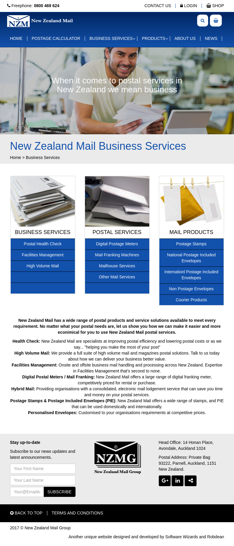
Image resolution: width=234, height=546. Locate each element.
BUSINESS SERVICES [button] (111, 38)
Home (15, 157)
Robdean (215, 536)
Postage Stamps (191, 243)
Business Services (43, 157)
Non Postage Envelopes (191, 288)
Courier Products (191, 299)
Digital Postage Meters (117, 243)
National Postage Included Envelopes (191, 257)
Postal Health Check (43, 243)
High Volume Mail (42, 265)
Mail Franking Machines (117, 254)
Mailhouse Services (117, 265)
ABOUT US (185, 38)
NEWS (211, 38)
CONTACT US (158, 5)
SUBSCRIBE (60, 491)
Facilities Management (42, 254)
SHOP (215, 5)
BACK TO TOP (26, 513)
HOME (16, 38)
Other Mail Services (117, 276)
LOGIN (188, 5)
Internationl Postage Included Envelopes (191, 274)
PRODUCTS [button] (153, 38)
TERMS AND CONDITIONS (77, 513)
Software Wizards (181, 536)
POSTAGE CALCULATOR (56, 38)
